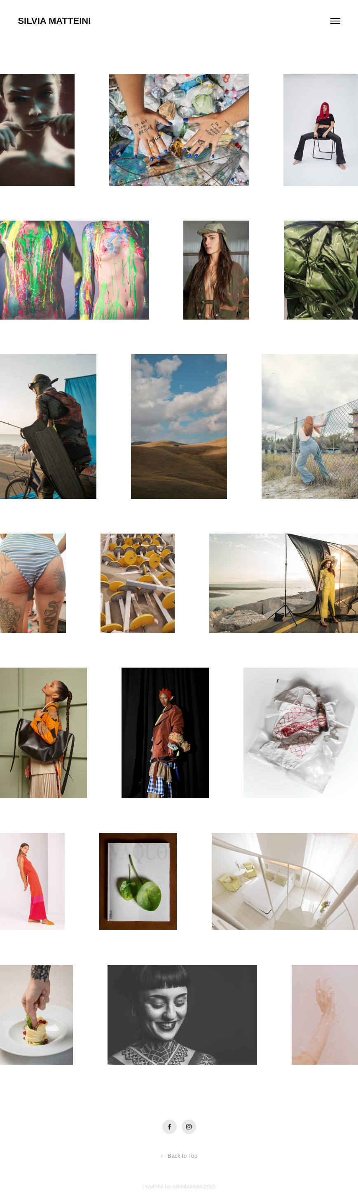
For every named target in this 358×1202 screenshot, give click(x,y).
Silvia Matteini (54, 21)
